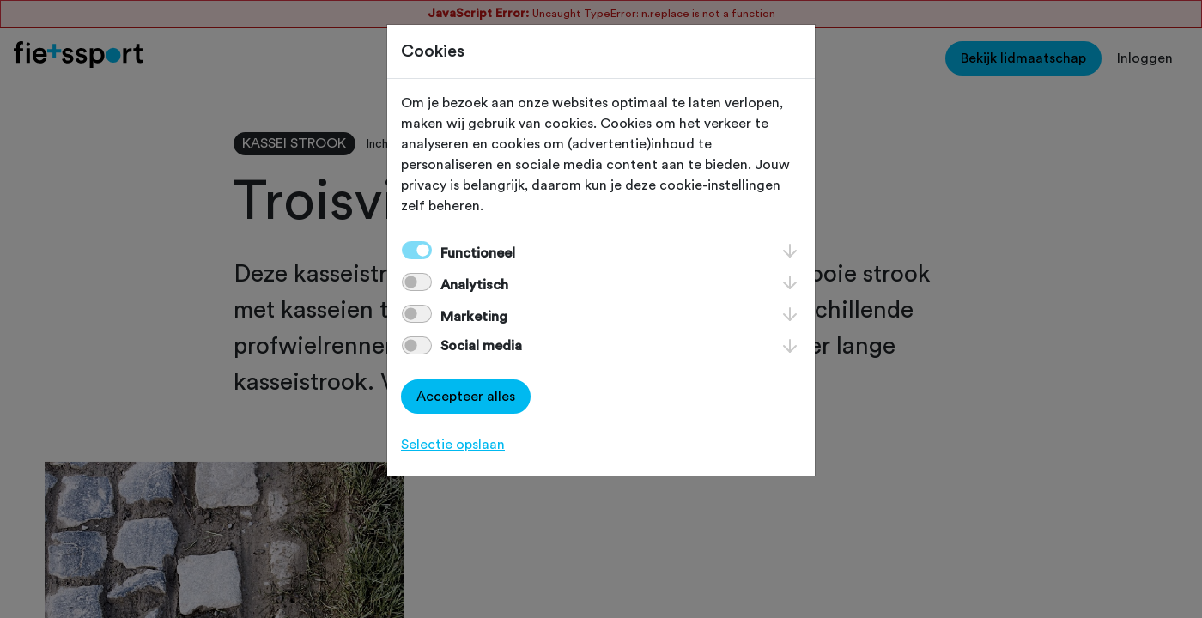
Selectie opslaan (453, 444)
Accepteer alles (465, 396)
